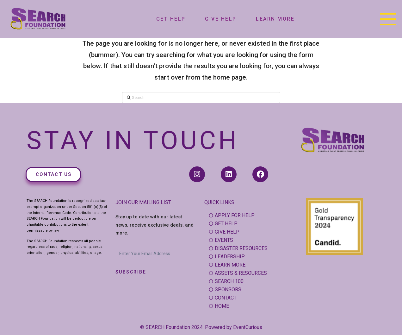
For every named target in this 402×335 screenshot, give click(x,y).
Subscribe (130, 271)
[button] (388, 19)
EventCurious (247, 327)
